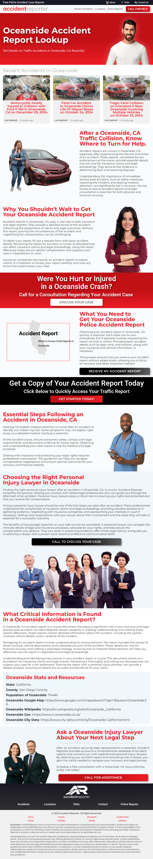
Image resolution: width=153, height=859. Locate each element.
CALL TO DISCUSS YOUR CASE (76, 542)
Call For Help (138, 8)
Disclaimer (92, 817)
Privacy (61, 817)
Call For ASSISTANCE (103, 777)
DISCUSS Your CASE (76, 302)
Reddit (92, 821)
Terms (30, 817)
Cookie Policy (122, 817)
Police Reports (115, 9)
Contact (103, 804)
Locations (100, 9)
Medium (122, 821)
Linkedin (61, 821)
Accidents (24, 804)
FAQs (76, 804)
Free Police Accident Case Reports (23, 2)
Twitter (30, 821)
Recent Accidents (83, 9)
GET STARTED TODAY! (76, 399)
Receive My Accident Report (115, 371)
